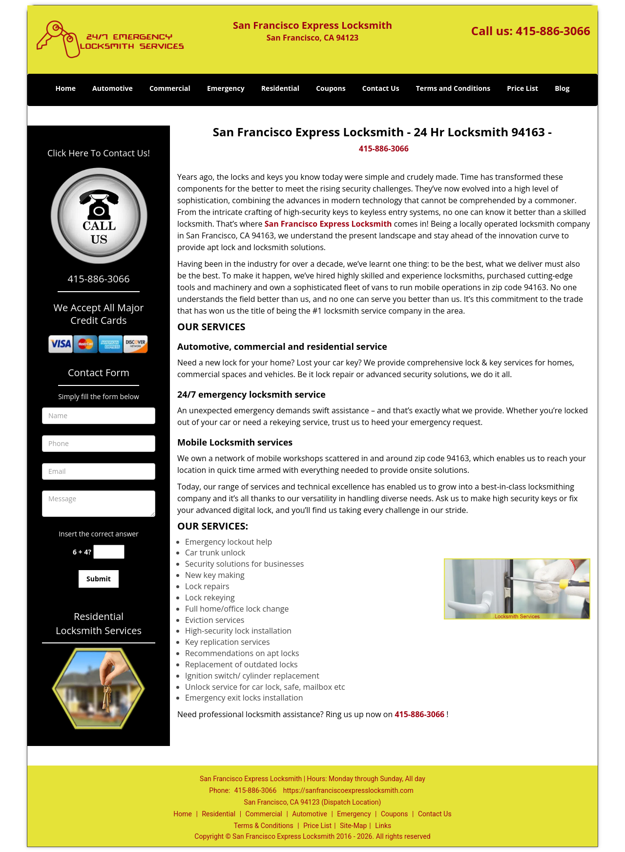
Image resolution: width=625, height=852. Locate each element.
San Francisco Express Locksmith (328, 223)
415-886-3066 (553, 30)
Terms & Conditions (263, 826)
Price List (522, 88)
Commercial (169, 88)
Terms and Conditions (453, 88)
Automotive (112, 88)
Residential (280, 88)
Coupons (330, 88)
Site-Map (353, 826)
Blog (562, 88)
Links (383, 826)
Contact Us (380, 88)
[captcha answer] (109, 552)
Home (66, 88)
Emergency (226, 88)
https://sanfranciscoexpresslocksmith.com (348, 790)
